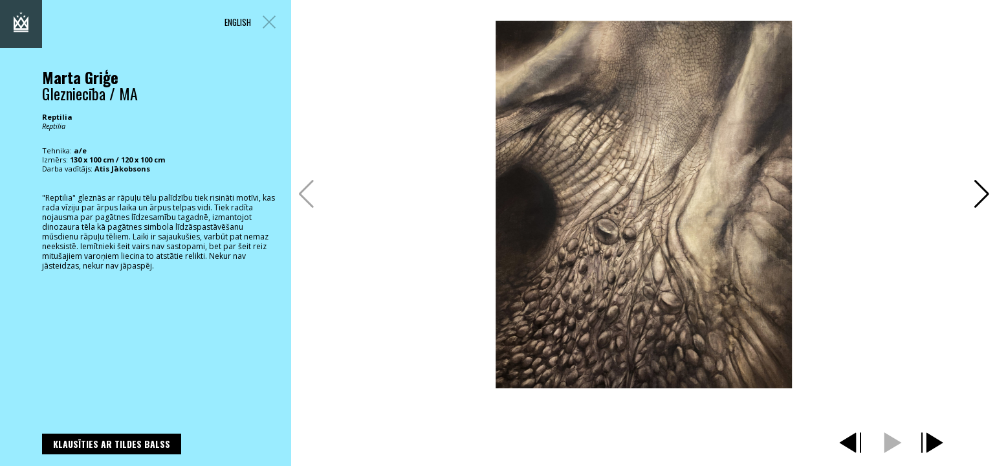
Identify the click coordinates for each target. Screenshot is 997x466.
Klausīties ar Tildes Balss (111, 443)
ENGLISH (238, 22)
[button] (982, 194)
